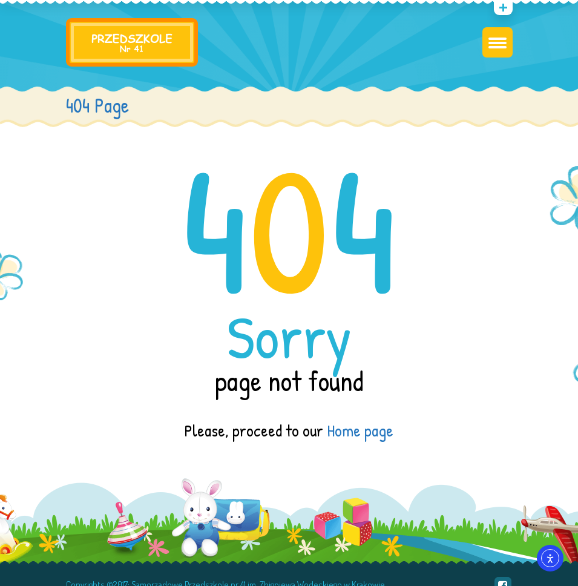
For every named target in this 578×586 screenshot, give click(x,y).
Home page (360, 430)
